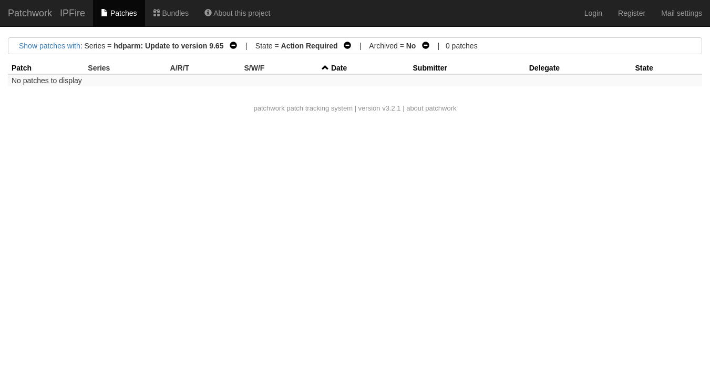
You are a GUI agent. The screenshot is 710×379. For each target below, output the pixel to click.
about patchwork (431, 108)
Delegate (544, 68)
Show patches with (49, 46)
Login (593, 13)
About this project (237, 13)
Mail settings (681, 13)
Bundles (171, 13)
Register (631, 13)
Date (339, 68)
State (644, 68)
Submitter (430, 68)
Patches (119, 13)
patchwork (268, 108)
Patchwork (30, 13)
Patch (22, 68)
